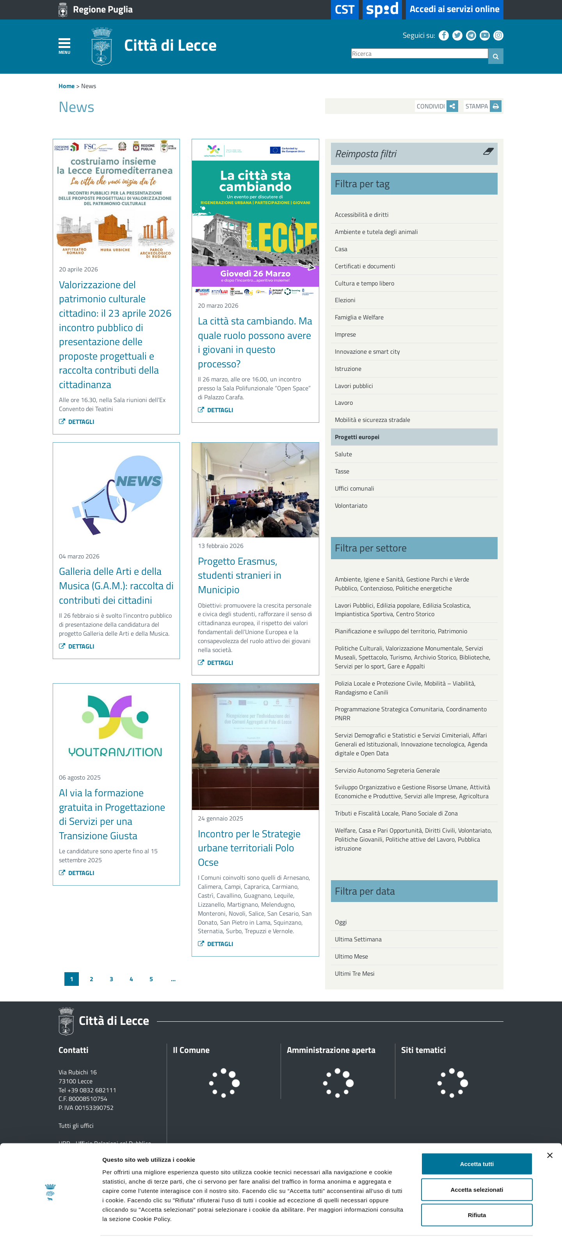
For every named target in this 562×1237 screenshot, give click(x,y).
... (173, 979)
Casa (341, 248)
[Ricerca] (419, 53)
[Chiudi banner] (550, 1126)
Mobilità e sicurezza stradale (372, 419)
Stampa (484, 106)
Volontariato (351, 505)
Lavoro (344, 402)
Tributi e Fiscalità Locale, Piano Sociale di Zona (396, 813)
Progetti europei (357, 436)
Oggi (341, 922)
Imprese (345, 334)
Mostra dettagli (410, 1221)
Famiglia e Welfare (359, 317)
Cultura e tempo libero (364, 283)
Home (67, 85)
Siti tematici (423, 1049)
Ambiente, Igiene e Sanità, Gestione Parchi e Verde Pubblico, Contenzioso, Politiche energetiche (402, 583)
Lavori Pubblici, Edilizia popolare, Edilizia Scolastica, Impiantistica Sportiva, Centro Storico (403, 610)
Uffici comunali (354, 488)
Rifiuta (477, 1185)
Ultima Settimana (358, 939)
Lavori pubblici (354, 385)
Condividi (437, 106)
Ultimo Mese (351, 956)
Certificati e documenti (365, 266)
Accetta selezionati (476, 1160)
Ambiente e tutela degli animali (376, 231)
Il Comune (191, 1049)
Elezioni (345, 300)
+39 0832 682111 (92, 1090)
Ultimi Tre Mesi (355, 973)
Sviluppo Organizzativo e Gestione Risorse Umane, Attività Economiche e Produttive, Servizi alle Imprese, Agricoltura (412, 791)
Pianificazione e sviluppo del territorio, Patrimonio (401, 631)
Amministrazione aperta (331, 1049)
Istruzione (348, 368)
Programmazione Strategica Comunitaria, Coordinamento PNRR (411, 713)
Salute (343, 454)
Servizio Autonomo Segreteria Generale (387, 770)
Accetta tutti (477, 1134)
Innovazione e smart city (367, 351)
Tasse (342, 471)
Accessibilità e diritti (362, 214)
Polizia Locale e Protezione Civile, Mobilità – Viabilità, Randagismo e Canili (405, 688)
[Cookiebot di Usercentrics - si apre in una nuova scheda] (50, 1222)
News (88, 85)
